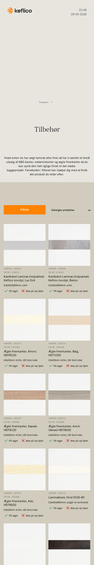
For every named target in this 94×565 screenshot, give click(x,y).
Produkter (43, 102)
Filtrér (24, 209)
